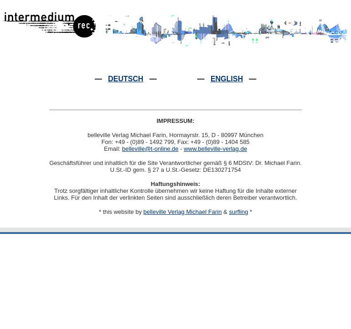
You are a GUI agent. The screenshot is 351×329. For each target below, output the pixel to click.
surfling (238, 211)
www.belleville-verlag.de (215, 148)
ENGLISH (227, 79)
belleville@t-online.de (150, 148)
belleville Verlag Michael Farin (183, 211)
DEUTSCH (125, 79)
